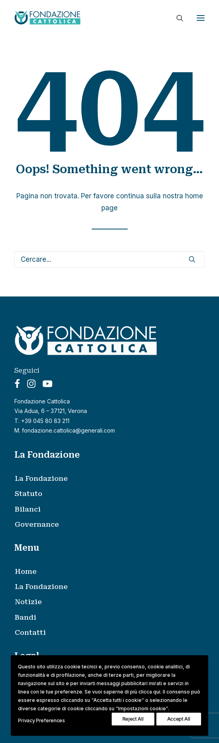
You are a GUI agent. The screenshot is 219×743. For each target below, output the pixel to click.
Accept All (178, 719)
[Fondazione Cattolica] (47, 18)
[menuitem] (114, 478)
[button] (200, 18)
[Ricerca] (176, 18)
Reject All (133, 719)
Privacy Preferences (41, 720)
